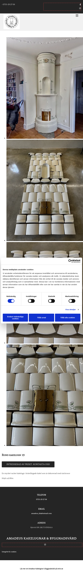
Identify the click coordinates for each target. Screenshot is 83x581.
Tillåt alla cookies (67, 318)
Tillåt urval (41, 318)
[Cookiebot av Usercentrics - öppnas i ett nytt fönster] (70, 261)
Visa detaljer (70, 309)
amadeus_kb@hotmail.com (41, 513)
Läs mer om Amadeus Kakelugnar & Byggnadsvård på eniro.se (41, 568)
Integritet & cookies (9, 552)
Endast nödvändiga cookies (15, 318)
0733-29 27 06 (41, 499)
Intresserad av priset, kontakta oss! (28, 464)
